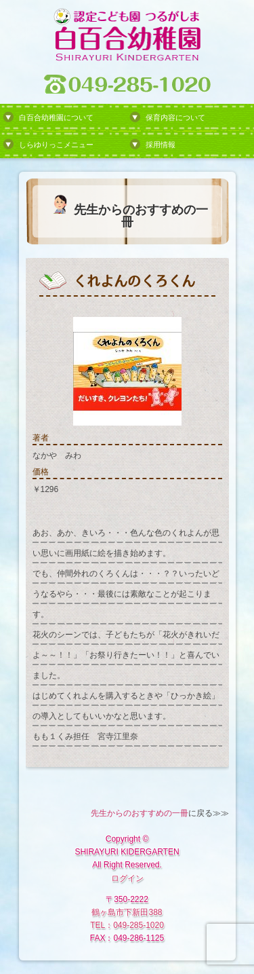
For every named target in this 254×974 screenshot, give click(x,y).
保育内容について (175, 117)
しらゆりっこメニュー (56, 145)
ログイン (127, 878)
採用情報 (160, 145)
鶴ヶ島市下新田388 (126, 912)
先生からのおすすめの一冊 (139, 813)
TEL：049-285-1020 (127, 925)
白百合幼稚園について (56, 117)
